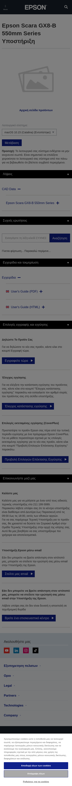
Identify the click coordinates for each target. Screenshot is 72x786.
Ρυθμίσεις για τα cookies (36, 781)
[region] (36, 759)
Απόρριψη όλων (36, 773)
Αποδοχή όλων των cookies (36, 765)
